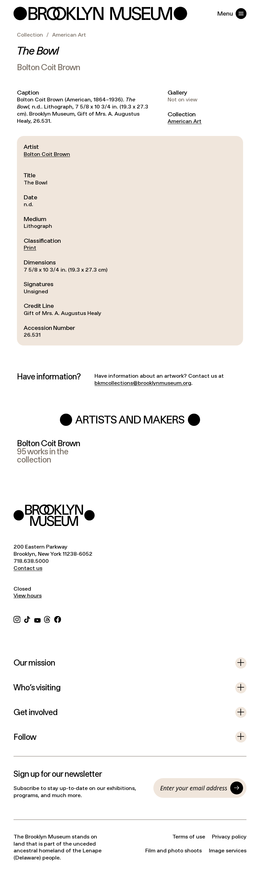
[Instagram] (17, 619)
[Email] (193, 788)
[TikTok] (27, 619)
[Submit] (236, 788)
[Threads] (47, 619)
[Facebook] (57, 619)
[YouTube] (37, 619)
